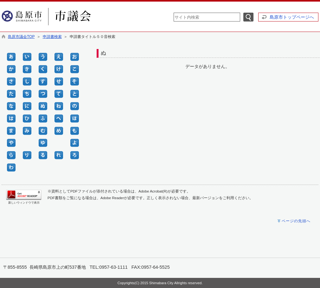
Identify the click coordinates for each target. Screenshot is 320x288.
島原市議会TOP (21, 36)
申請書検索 (52, 36)
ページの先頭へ (296, 221)
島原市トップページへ (292, 17)
